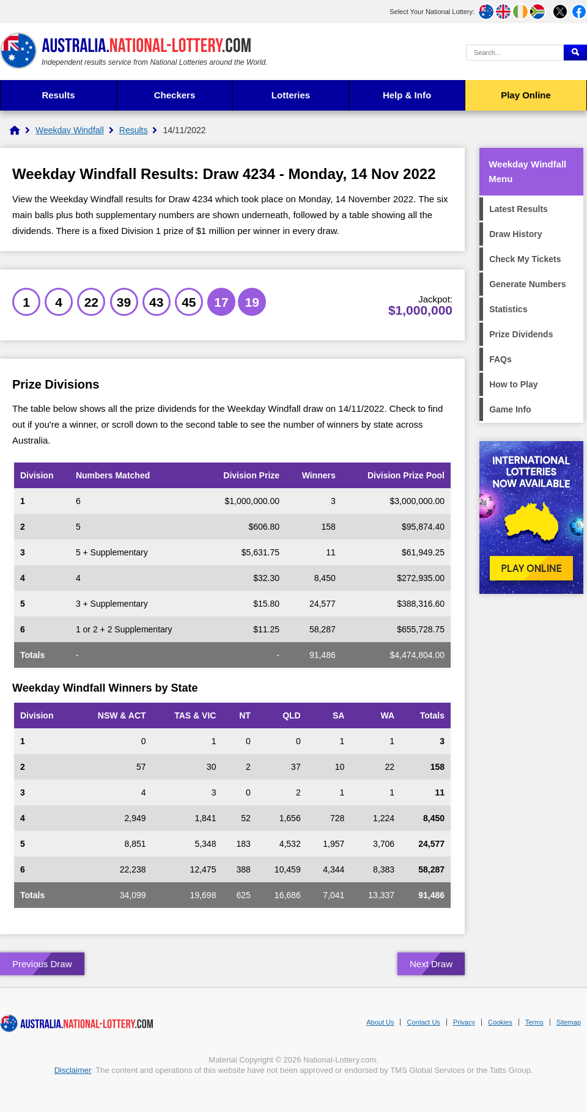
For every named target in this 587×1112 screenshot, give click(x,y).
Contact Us (423, 1022)
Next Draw (431, 964)
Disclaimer (73, 1070)
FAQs (500, 359)
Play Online (526, 95)
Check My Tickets (525, 259)
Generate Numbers (527, 284)
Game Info (510, 409)
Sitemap (568, 1022)
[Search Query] (515, 52)
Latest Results (518, 209)
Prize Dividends (521, 334)
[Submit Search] (575, 52)
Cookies (500, 1022)
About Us (380, 1022)
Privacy (464, 1022)
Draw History (515, 234)
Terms (534, 1022)
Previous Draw (42, 964)
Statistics (508, 309)
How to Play (513, 384)
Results (58, 95)
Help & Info (407, 95)
